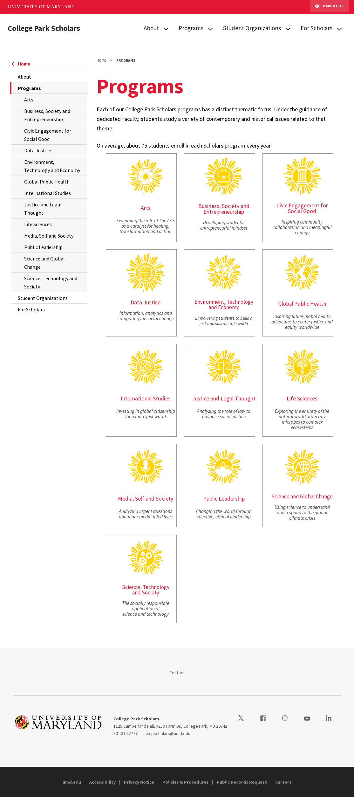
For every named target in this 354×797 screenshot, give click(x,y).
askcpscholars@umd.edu (166, 733)
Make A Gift (329, 7)
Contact (177, 673)
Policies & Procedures (185, 782)
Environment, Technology (223, 301)
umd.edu (72, 782)
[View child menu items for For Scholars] (339, 28)
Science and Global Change (44, 262)
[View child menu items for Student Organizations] (288, 28)
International (136, 398)
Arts (28, 99)
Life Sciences (38, 224)
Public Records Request (242, 782)
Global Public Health (47, 181)
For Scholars (316, 28)
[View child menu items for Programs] (210, 28)
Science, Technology (145, 587)
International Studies (47, 193)
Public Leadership (43, 247)
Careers (283, 782)
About (151, 28)
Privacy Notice (139, 782)
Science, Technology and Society (50, 282)
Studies (162, 398)
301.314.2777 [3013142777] (125, 733)
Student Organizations (252, 28)
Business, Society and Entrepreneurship (47, 115)
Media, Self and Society (48, 235)
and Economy (223, 307)
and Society (145, 592)
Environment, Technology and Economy (52, 166)
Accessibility (102, 782)
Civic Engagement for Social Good (47, 135)
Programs (191, 28)
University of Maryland (41, 6)
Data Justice (37, 150)
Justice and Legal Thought (43, 208)
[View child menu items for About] (166, 28)
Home (21, 64)
